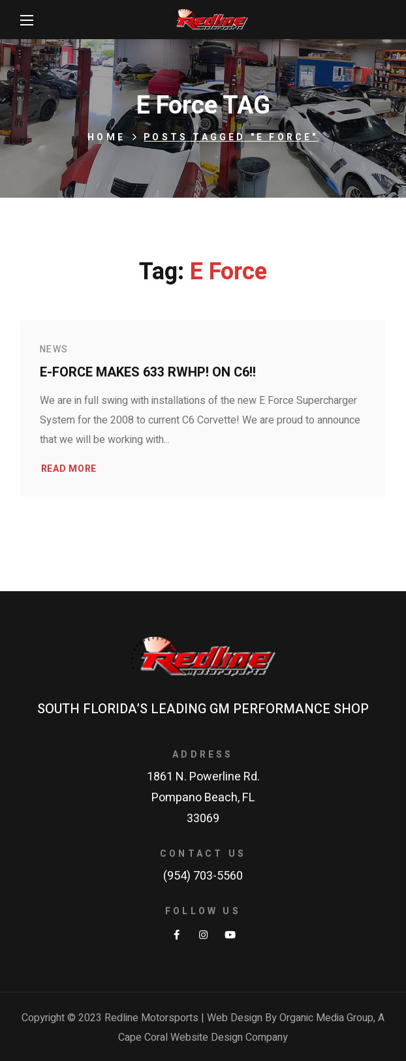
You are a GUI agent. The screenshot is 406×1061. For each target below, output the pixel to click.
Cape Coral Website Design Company (203, 1037)
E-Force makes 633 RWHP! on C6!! (148, 372)
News (54, 349)
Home (106, 137)
